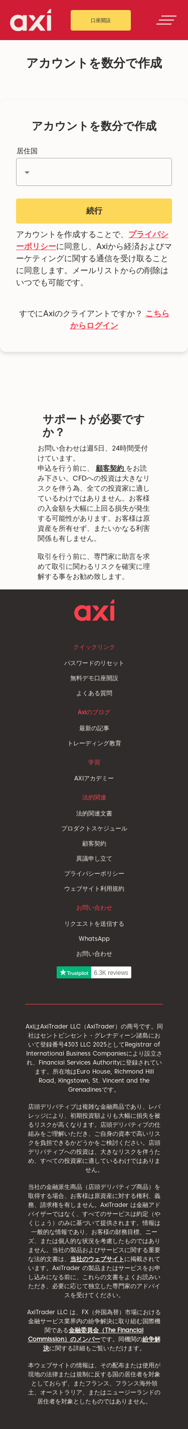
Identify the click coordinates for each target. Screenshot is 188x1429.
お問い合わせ (94, 953)
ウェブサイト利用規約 (94, 888)
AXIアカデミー (94, 778)
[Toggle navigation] (166, 20)
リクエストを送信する (94, 923)
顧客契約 (111, 468)
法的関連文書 (94, 813)
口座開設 (101, 20)
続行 (94, 211)
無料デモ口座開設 (94, 678)
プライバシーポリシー (94, 873)
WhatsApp (94, 938)
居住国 (27, 151)
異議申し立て (94, 858)
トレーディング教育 (94, 743)
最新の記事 (94, 728)
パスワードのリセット (94, 663)
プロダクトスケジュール (94, 828)
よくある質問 (94, 693)
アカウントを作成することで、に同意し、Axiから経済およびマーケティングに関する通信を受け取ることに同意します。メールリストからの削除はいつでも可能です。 (94, 258)
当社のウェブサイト (97, 1259)
